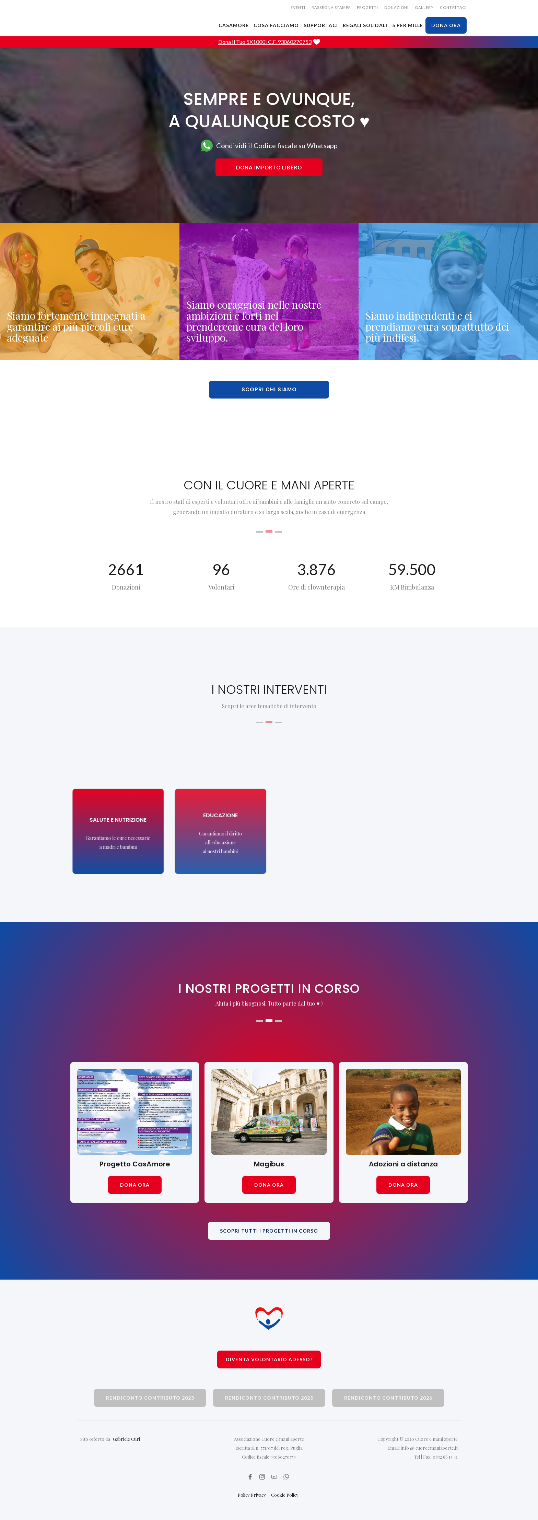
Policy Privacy (252, 1495)
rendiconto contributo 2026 (388, 1398)
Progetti (367, 7)
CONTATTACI (453, 7)
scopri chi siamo (269, 389)
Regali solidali (365, 25)
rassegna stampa (331, 7)
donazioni (396, 7)
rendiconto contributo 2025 (269, 1398)
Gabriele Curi (126, 1439)
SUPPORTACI (321, 25)
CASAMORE (234, 25)
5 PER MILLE (407, 25)
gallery (424, 7)
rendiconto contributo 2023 (150, 1398)
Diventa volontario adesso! (269, 1359)
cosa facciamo (276, 25)
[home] (121, 8)
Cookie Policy (285, 1495)
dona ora (446, 25)
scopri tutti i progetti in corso (269, 1231)
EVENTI (298, 7)
